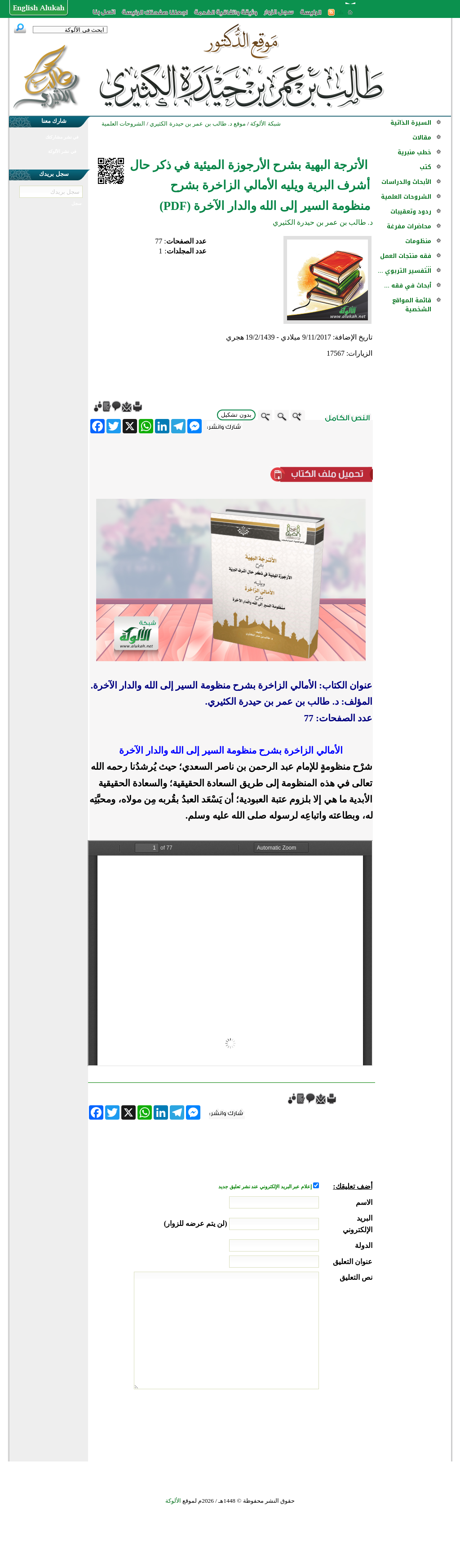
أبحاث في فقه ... (407, 285)
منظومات (418, 241)
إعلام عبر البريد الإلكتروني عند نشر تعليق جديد (265, 1186)
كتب (425, 167)
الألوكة (173, 1500)
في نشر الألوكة (62, 151)
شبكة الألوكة (265, 123)
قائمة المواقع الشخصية (411, 305)
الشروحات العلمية (406, 196)
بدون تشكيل (236, 414)
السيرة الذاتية (410, 122)
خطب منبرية (414, 152)
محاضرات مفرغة (409, 226)
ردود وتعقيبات (410, 211)
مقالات (421, 137)
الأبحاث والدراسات (406, 182)
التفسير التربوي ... (404, 270)
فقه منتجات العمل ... (405, 260)
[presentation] (304, 1422)
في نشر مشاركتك (62, 137)
